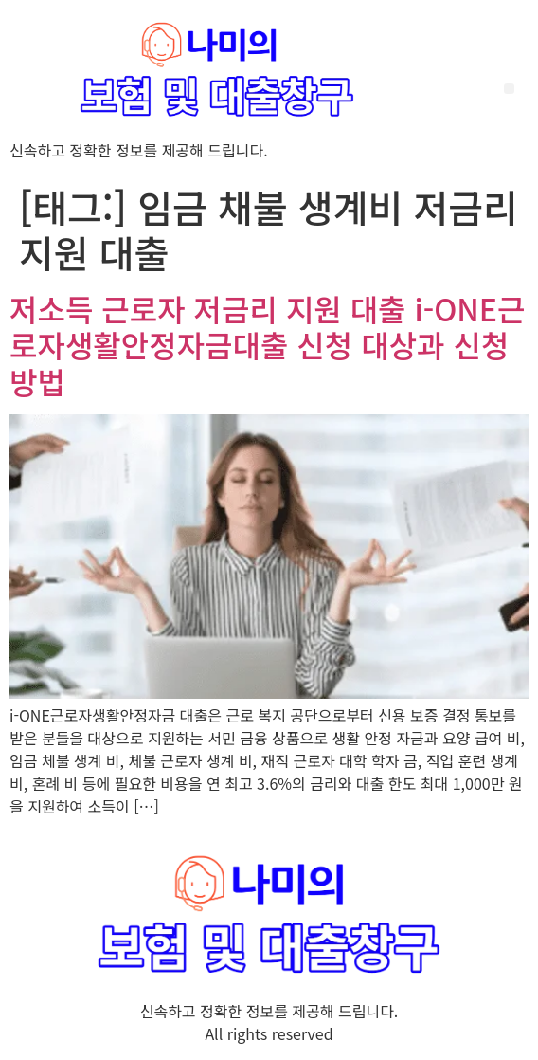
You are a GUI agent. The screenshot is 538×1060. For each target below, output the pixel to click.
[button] (509, 88)
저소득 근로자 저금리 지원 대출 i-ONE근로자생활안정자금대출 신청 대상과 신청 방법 (267, 344)
